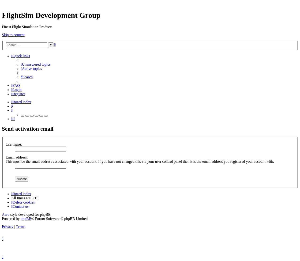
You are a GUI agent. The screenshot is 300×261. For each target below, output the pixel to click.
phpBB (26, 219)
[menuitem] (36, 64)
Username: (14, 144)
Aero (5, 214)
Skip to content (13, 35)
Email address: (17, 157)
